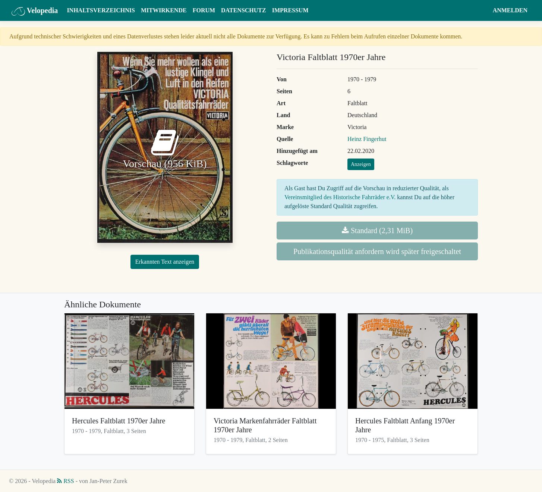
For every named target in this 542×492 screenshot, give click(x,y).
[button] (482, 10)
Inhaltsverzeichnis (101, 10)
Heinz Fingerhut (366, 139)
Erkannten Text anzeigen (165, 261)
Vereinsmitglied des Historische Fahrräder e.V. (340, 197)
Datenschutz (243, 10)
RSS (65, 481)
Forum (204, 10)
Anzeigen (361, 164)
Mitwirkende (164, 10)
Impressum (290, 10)
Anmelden (510, 10)
